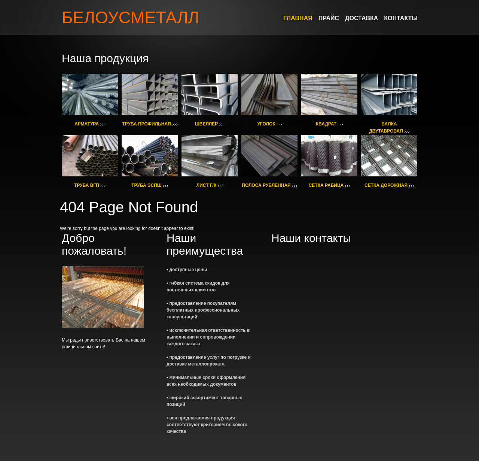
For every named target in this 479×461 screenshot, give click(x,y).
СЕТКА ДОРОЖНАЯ (386, 185)
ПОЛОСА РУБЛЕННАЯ (266, 185)
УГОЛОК (266, 124)
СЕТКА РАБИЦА (326, 185)
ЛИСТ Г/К (206, 185)
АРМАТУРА (86, 124)
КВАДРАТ (326, 124)
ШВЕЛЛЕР (206, 124)
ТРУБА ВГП (86, 185)
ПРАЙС (328, 18)
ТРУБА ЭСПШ (146, 185)
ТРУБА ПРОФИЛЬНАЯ (146, 124)
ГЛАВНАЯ (297, 18)
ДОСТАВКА (361, 18)
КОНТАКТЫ (401, 18)
